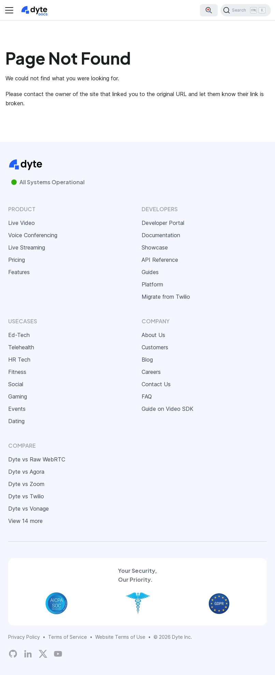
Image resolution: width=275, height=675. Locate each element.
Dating (16, 421)
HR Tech (19, 359)
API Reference (160, 259)
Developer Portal (163, 222)
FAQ (147, 396)
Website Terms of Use (120, 637)
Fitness (17, 371)
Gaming (17, 396)
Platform (152, 284)
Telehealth (21, 347)
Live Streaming (26, 247)
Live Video (21, 222)
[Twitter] (43, 654)
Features (19, 272)
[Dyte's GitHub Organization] (13, 654)
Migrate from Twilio (166, 296)
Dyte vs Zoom (26, 484)
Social (15, 384)
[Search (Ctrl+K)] (245, 10)
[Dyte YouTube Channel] (58, 654)
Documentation (161, 235)
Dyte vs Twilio (26, 496)
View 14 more (25, 520)
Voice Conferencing (32, 235)
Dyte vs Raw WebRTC (36, 459)
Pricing (16, 259)
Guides (150, 272)
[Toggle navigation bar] (9, 10)
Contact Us (156, 384)
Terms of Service (67, 637)
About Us (153, 335)
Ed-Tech (19, 335)
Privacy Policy (24, 637)
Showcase (155, 247)
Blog (147, 359)
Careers (151, 371)
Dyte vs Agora (26, 471)
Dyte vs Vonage (28, 508)
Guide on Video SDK (167, 408)
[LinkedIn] (28, 654)
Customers (155, 347)
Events (17, 408)
